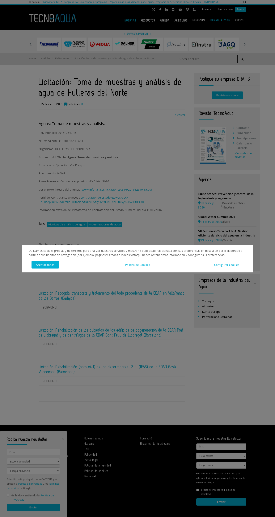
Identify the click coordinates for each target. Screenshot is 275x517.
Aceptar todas (45, 265)
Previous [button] (30, 44)
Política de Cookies (137, 265)
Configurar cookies (226, 265)
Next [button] (244, 44)
